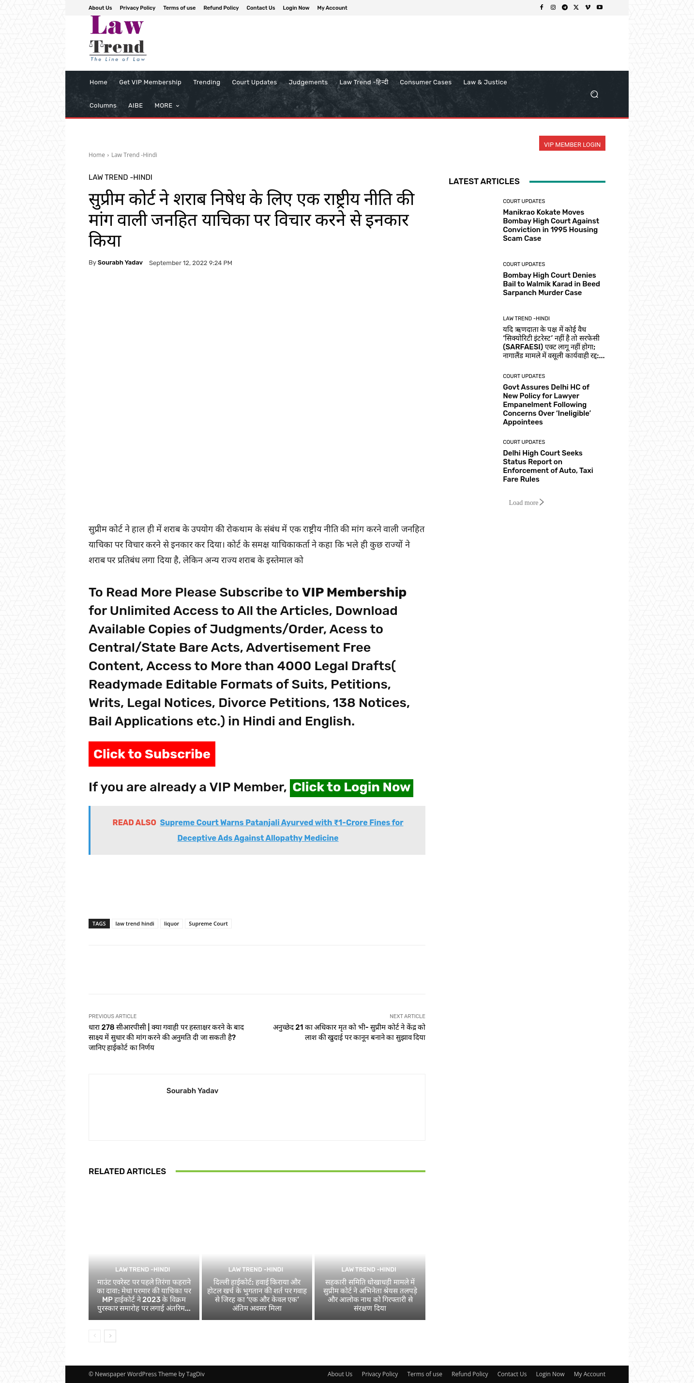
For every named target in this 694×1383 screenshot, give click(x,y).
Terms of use (424, 1374)
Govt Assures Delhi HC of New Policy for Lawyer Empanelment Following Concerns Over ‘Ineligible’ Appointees (547, 404)
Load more (527, 502)
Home (97, 155)
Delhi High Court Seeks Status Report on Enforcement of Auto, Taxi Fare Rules (548, 466)
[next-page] (110, 1336)
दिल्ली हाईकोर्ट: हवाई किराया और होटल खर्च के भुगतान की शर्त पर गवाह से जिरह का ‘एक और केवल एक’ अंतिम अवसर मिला (257, 1295)
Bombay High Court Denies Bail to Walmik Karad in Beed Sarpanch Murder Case (551, 284)
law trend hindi (135, 923)
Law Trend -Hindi (134, 155)
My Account (589, 1374)
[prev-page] (95, 1336)
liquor (171, 923)
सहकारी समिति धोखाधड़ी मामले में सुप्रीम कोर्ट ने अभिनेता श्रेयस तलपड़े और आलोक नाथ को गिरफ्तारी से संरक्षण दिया (370, 1295)
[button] (594, 94)
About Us (340, 1374)
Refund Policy (470, 1374)
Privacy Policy (380, 1374)
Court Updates (524, 201)
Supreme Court (208, 923)
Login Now (550, 1374)
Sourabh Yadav (120, 262)
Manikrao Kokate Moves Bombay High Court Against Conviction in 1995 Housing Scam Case (551, 225)
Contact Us (512, 1374)
